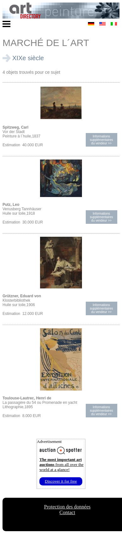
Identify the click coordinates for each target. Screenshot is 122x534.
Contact (67, 512)
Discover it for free (61, 481)
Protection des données (67, 506)
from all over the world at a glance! (61, 464)
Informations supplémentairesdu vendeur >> (101, 140)
